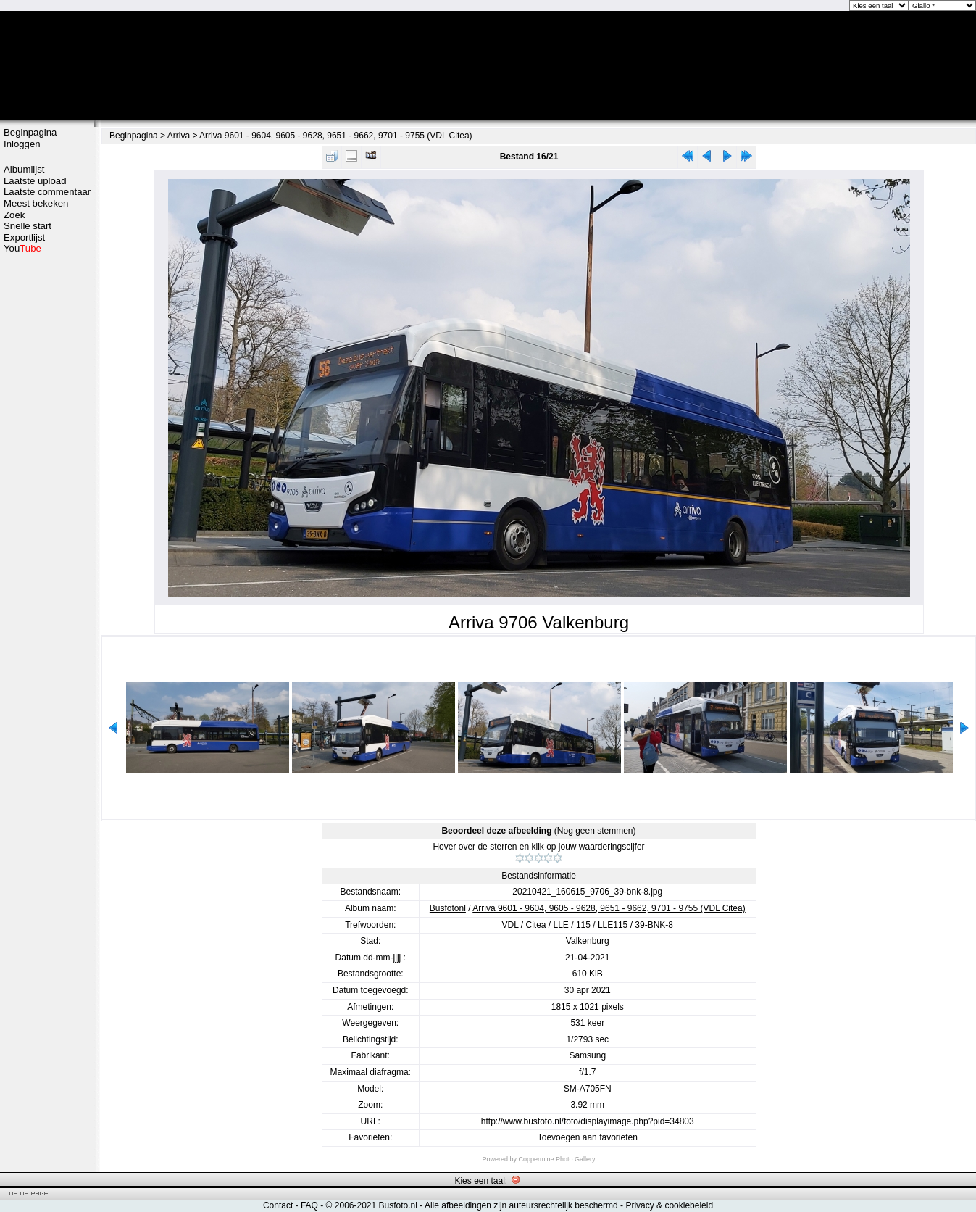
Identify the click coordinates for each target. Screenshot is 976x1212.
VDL (510, 925)
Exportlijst (24, 237)
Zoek (14, 214)
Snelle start (27, 225)
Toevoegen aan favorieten (588, 1137)
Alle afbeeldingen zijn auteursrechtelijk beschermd (521, 1205)
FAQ (309, 1205)
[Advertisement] (47, 483)
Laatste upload (35, 180)
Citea (535, 925)
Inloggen (22, 143)
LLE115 (612, 925)
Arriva (178, 135)
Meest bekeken (36, 203)
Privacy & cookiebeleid (669, 1205)
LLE (561, 925)
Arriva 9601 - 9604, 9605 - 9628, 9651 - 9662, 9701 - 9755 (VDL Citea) (335, 135)
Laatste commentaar (47, 191)
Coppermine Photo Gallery (556, 1159)
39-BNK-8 (654, 925)
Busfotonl (448, 908)
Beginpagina (30, 132)
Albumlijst (24, 169)
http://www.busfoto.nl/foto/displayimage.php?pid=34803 (587, 1121)
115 (583, 925)
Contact (278, 1205)
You (22, 248)
